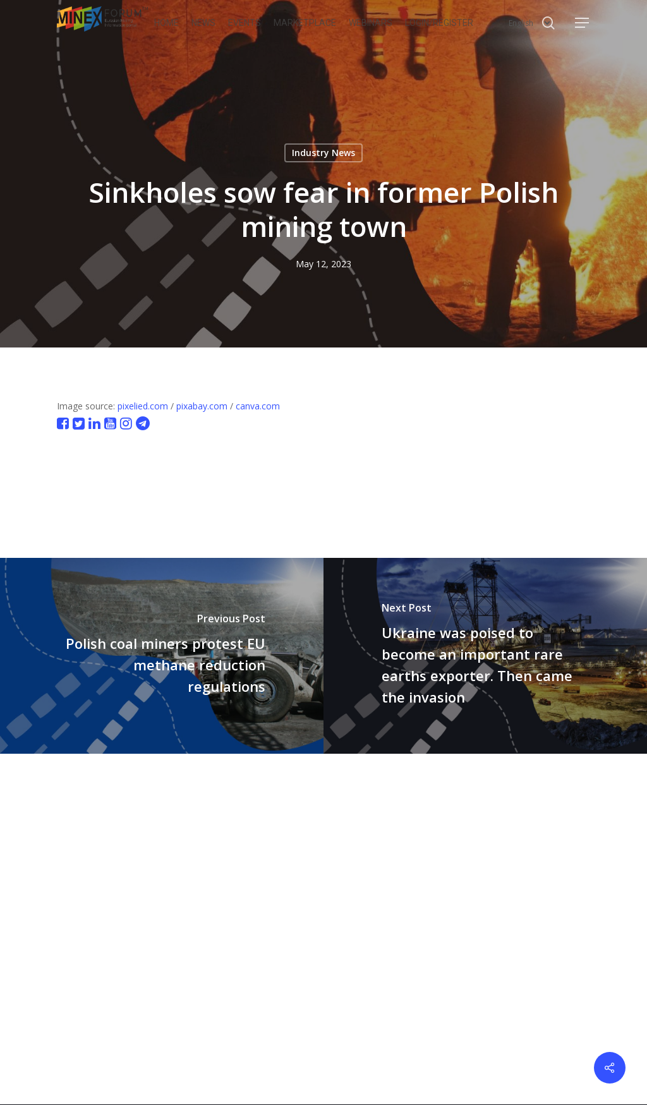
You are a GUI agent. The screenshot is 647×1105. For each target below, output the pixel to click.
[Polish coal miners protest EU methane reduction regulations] (162, 656)
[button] (582, 23)
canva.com (258, 406)
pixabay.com (201, 406)
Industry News (323, 153)
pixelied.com (143, 406)
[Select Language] (529, 23)
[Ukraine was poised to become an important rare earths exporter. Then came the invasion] (485, 656)
